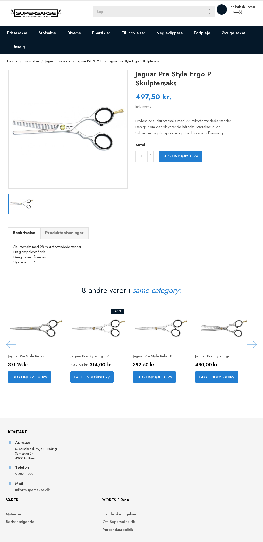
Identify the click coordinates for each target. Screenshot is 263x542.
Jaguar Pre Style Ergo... (219, 359)
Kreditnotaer (209, 483)
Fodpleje (206, 33)
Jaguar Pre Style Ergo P (95, 359)
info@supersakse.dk (36, 515)
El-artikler (105, 33)
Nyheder (81, 468)
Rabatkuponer (210, 499)
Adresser (206, 491)
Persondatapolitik (150, 483)
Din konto (209, 454)
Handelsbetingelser (152, 468)
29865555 (26, 499)
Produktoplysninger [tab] (67, 231)
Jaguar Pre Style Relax (31, 359)
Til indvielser (137, 33)
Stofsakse (51, 33)
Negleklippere (173, 33)
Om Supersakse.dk (151, 476)
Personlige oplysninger (218, 468)
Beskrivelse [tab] (27, 231)
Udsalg (57, 47)
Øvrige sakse (28, 47)
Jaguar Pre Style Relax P (158, 359)
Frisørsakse (21, 33)
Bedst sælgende (87, 476)
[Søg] (178, 13)
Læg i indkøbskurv (180, 157)
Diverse (77, 33)
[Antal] (141, 157)
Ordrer (204, 476)
